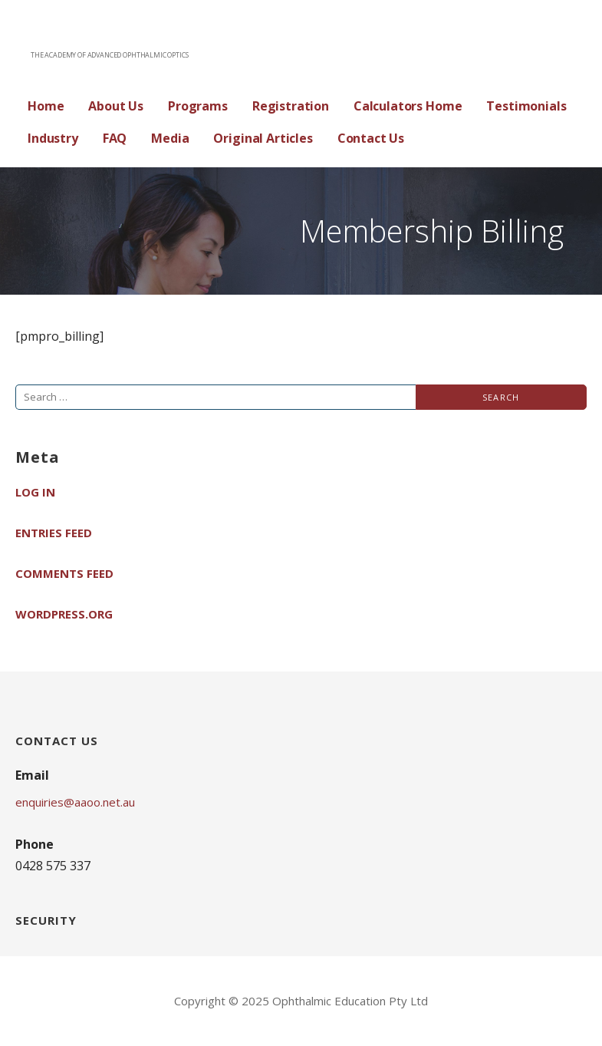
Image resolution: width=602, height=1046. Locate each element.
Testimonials (526, 105)
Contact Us (370, 138)
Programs (198, 105)
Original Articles (262, 138)
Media (170, 138)
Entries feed (53, 532)
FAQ (115, 138)
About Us (115, 105)
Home (46, 105)
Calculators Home (408, 105)
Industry (53, 138)
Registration (290, 105)
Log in (35, 492)
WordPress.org (64, 614)
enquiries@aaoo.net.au (75, 802)
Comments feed (64, 573)
